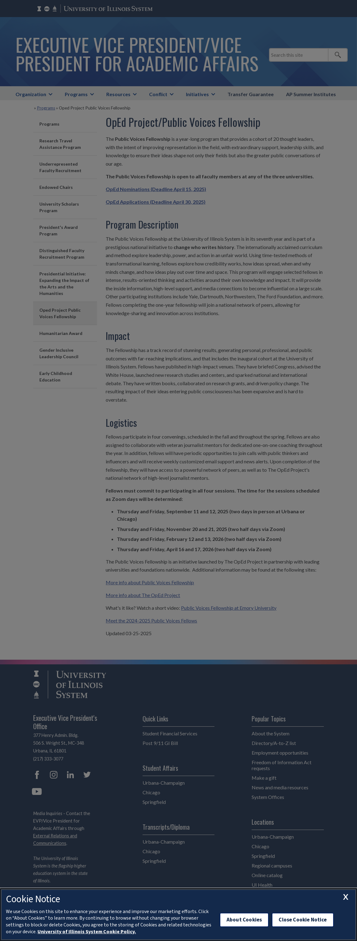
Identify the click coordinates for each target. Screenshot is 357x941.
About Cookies (244, 920)
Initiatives (197, 94)
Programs (76, 94)
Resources (118, 94)
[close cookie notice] (345, 897)
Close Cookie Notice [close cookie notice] (303, 920)
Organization (30, 94)
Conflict (158, 94)
